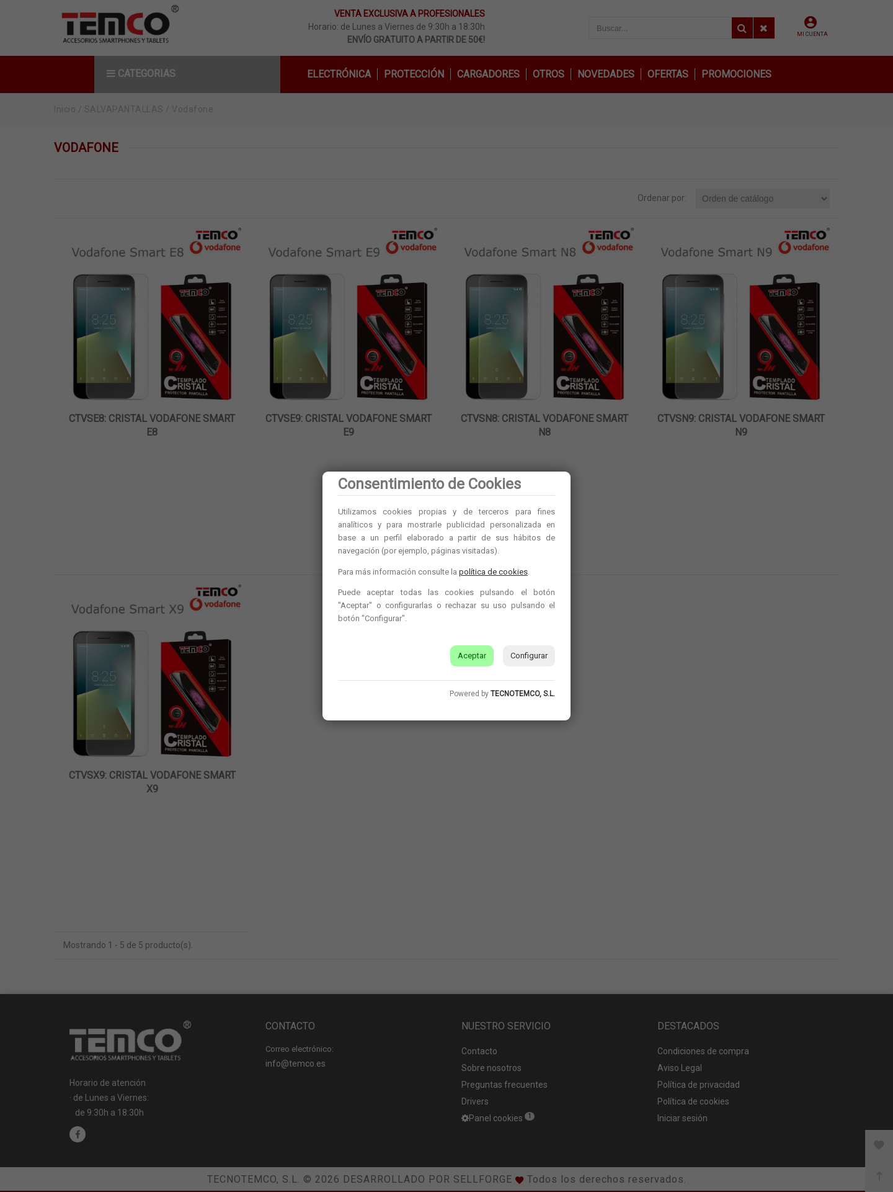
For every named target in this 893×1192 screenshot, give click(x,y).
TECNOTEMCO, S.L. (523, 693)
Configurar (529, 655)
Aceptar (472, 655)
